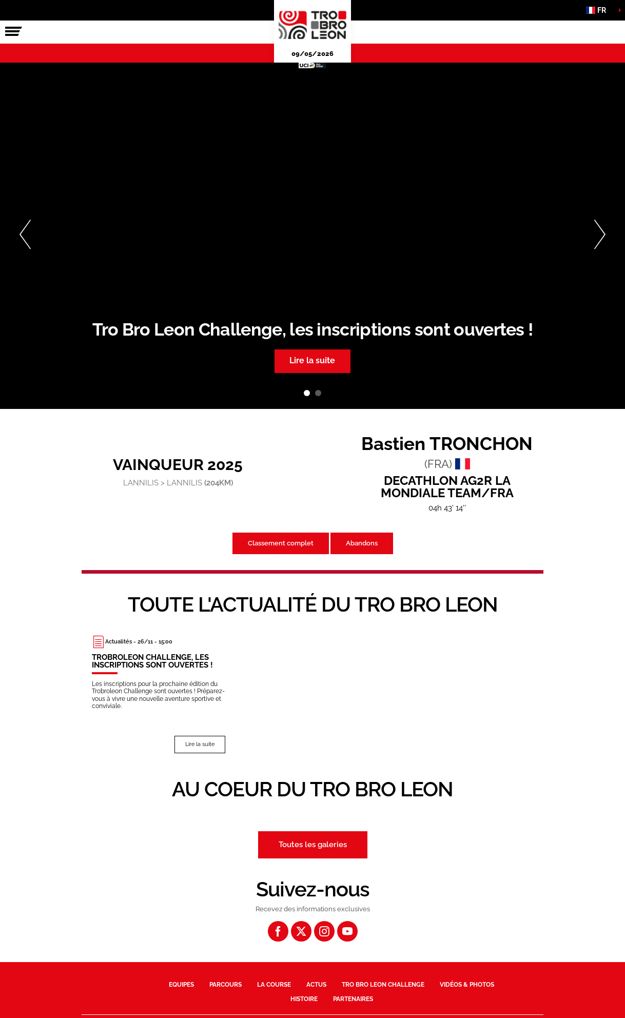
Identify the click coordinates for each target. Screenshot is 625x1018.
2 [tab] (318, 393)
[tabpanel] (312, 236)
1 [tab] (307, 393)
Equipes (181, 984)
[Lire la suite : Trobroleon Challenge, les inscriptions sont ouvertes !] (159, 694)
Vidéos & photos (467, 984)
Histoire (304, 999)
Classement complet (281, 543)
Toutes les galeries (313, 844)
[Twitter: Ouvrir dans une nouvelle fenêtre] (301, 931)
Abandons (362, 543)
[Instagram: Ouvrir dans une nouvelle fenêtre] (324, 931)
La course (274, 984)
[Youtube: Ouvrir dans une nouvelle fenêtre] (347, 931)
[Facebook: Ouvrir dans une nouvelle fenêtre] (278, 931)
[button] (599, 10)
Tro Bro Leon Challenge (383, 984)
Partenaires (353, 999)
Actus (316, 984)
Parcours (225, 984)
